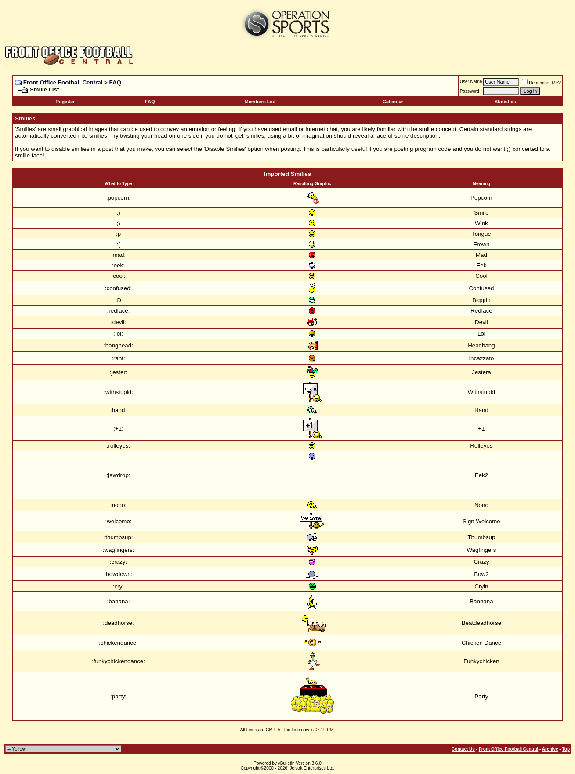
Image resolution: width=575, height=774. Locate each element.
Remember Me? (541, 82)
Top (566, 749)
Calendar (393, 101)
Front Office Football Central (63, 82)
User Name (471, 81)
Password (469, 91)
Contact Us (463, 749)
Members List (259, 101)
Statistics (505, 101)
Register (65, 101)
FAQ (115, 82)
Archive (550, 749)
